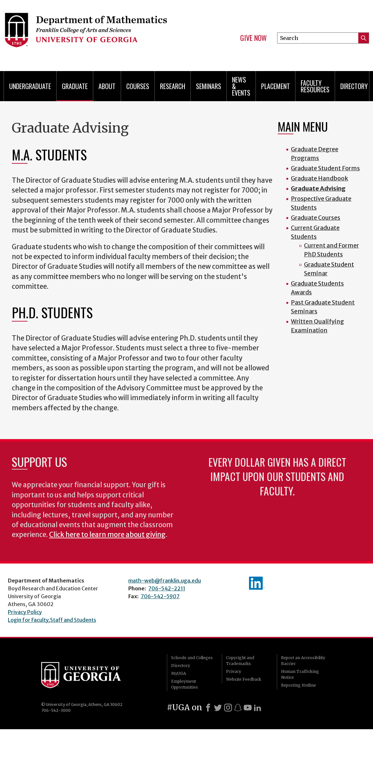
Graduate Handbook (319, 178)
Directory (354, 86)
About (106, 86)
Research (172, 86)
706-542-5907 (160, 596)
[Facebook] (208, 708)
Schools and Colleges (192, 657)
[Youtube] (248, 708)
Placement (275, 86)
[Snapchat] (238, 708)
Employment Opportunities (184, 684)
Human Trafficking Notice (300, 674)
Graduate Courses (315, 217)
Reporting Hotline (298, 685)
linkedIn (257, 583)
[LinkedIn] (257, 708)
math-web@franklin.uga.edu (164, 580)
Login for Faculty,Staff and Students (52, 620)
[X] (218, 708)
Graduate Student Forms (325, 168)
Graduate (75, 86)
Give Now (253, 38)
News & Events (241, 86)
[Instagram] (228, 708)
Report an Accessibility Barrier (303, 660)
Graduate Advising (318, 188)
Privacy (233, 671)
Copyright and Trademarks (240, 660)
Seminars (208, 86)
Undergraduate (30, 86)
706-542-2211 (166, 588)
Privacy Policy (25, 612)
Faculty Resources (315, 86)
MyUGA (178, 673)
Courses (137, 86)
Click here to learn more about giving (107, 534)
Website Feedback (243, 679)
